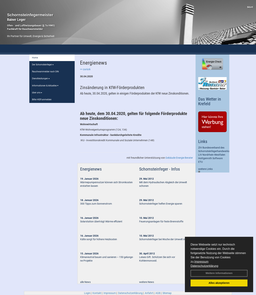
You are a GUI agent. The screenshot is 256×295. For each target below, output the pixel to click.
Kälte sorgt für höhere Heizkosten (99, 239)
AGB (157, 293)
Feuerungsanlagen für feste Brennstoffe (161, 221)
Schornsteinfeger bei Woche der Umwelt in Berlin (165, 239)
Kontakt (96, 293)
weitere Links (205, 170)
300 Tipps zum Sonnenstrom (96, 203)
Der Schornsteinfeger (43, 64)
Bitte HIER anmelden (42, 99)
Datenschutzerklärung (204, 265)
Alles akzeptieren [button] (219, 282)
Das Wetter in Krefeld (209, 101)
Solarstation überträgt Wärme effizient (101, 221)
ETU (200, 161)
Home (35, 57)
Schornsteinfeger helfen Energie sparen (160, 203)
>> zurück (85, 69)
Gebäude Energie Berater (179, 157)
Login (87, 293)
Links (202, 141)
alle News (85, 282)
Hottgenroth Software (210, 158)
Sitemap (167, 293)
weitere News (146, 282)
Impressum (201, 261)
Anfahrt (149, 293)
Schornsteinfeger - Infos (159, 169)
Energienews (91, 169)
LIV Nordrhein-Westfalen (211, 154)
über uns (37, 92)
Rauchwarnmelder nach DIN (45, 71)
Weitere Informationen (219, 273)
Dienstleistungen (41, 78)
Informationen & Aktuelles (45, 85)
